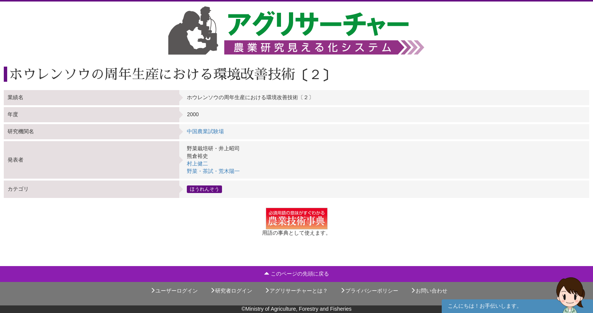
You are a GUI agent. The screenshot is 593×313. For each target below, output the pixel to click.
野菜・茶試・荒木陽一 (213, 171)
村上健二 (197, 163)
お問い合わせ (428, 291)
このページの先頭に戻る (296, 274)
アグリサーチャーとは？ (296, 291)
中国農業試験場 (205, 131)
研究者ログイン (231, 291)
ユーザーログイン (174, 291)
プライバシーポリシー (369, 291)
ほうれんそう (204, 189)
